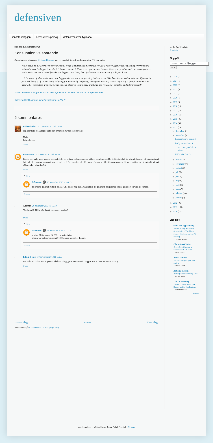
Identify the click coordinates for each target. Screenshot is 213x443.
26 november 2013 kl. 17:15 (59, 230)
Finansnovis (28, 154)
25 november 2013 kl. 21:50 (47, 154)
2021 (175, 93)
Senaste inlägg (21, 322)
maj (177, 180)
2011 (175, 207)
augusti (179, 168)
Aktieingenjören (180, 271)
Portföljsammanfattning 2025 (185, 273)
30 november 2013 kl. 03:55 (49, 257)
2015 (175, 119)
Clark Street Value (182, 244)
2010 (175, 211)
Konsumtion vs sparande (186, 139)
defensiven (37, 17)
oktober (179, 159)
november (180, 135)
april (178, 185)
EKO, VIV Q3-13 (182, 154)
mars (178, 189)
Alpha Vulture (180, 257)
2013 (175, 127)
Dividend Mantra (46, 60)
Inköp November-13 (184, 143)
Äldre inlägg (152, 322)
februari (179, 193)
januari (179, 197)
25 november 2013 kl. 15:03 (49, 126)
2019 (175, 102)
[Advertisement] (35, 370)
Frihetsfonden (29, 126)
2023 (175, 85)
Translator (174, 50)
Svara (25, 144)
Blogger (131, 427)
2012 (175, 203)
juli (177, 172)
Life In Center (29, 257)
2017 (175, 110)
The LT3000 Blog (181, 281)
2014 (175, 123)
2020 (175, 97)
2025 (175, 76)
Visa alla (196, 293)
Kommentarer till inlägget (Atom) (44, 327)
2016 (175, 114)
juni (178, 176)
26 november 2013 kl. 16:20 (44, 206)
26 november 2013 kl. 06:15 (59, 182)
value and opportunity (183, 225)
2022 (175, 89)
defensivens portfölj (47, 37)
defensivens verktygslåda (77, 37)
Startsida (87, 322)
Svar (28, 176)
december (180, 131)
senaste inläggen (21, 37)
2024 (175, 81)
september (180, 164)
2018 (175, 106)
